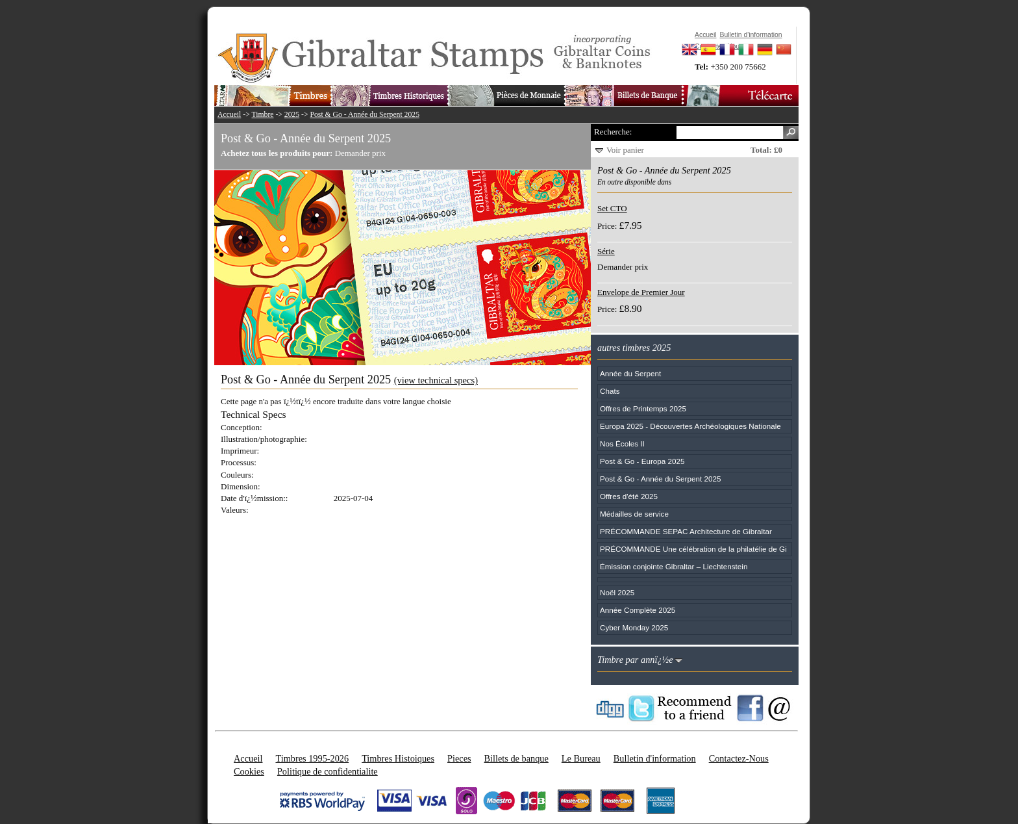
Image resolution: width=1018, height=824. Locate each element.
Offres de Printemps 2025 (643, 408)
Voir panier (625, 150)
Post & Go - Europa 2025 (642, 461)
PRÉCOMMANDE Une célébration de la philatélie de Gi (693, 549)
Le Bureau (581, 758)
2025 (291, 114)
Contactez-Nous (739, 758)
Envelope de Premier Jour (641, 292)
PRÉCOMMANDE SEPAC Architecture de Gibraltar (686, 531)
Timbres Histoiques (398, 758)
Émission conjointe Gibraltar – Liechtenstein (673, 566)
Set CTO (612, 208)
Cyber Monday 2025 (634, 627)
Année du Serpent (630, 373)
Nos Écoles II (622, 443)
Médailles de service (634, 513)
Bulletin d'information (655, 758)
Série (606, 251)
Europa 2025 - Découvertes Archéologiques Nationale (690, 426)
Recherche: (613, 131)
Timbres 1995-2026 (312, 758)
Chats (610, 391)
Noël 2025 (617, 592)
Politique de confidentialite (327, 771)
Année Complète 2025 (637, 610)
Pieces (459, 758)
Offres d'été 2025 (629, 496)
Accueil (229, 114)
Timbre (262, 114)
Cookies (249, 771)
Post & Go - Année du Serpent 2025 (364, 114)
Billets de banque (516, 758)
